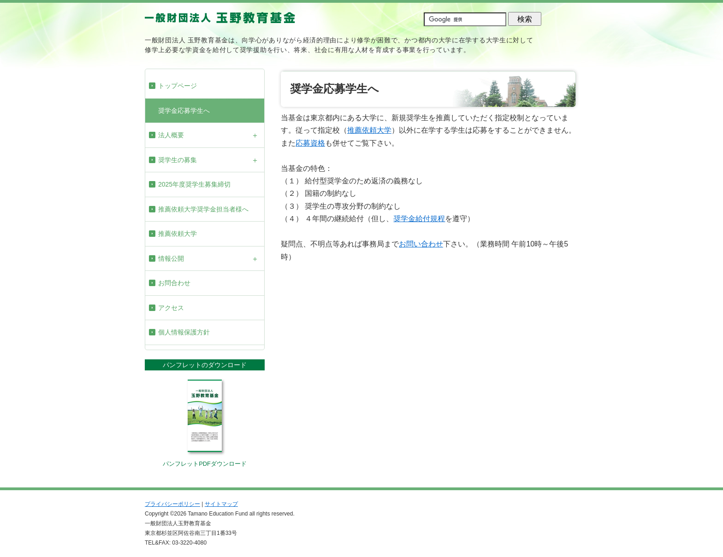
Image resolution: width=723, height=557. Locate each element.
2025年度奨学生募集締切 (194, 184)
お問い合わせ (421, 244)
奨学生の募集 (177, 160)
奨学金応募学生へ (184, 110)
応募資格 (310, 143)
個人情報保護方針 (184, 332)
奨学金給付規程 (419, 219)
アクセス (171, 307)
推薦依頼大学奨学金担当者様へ (203, 209)
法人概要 (171, 135)
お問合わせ (174, 283)
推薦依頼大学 (177, 233)
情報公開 (171, 258)
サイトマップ (221, 504)
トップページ (177, 85)
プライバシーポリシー (172, 504)
